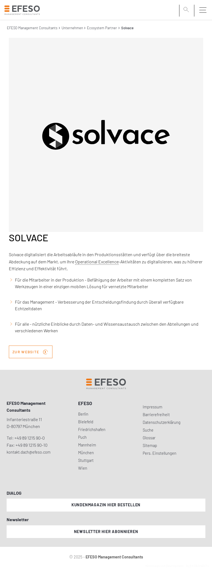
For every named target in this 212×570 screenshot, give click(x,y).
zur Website (30, 351)
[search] (187, 10)
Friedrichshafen (91, 429)
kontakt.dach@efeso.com (29, 452)
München (86, 452)
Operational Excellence (97, 261)
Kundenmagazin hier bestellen (106, 504)
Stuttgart (86, 460)
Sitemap (150, 445)
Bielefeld (85, 421)
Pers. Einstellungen (159, 453)
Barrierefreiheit (156, 414)
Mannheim (87, 445)
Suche (148, 430)
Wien (82, 468)
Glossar (149, 437)
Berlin (83, 414)
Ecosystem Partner (102, 28)
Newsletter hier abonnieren (106, 531)
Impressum (152, 407)
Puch (82, 437)
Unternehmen (72, 28)
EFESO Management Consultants (32, 28)
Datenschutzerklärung (162, 422)
